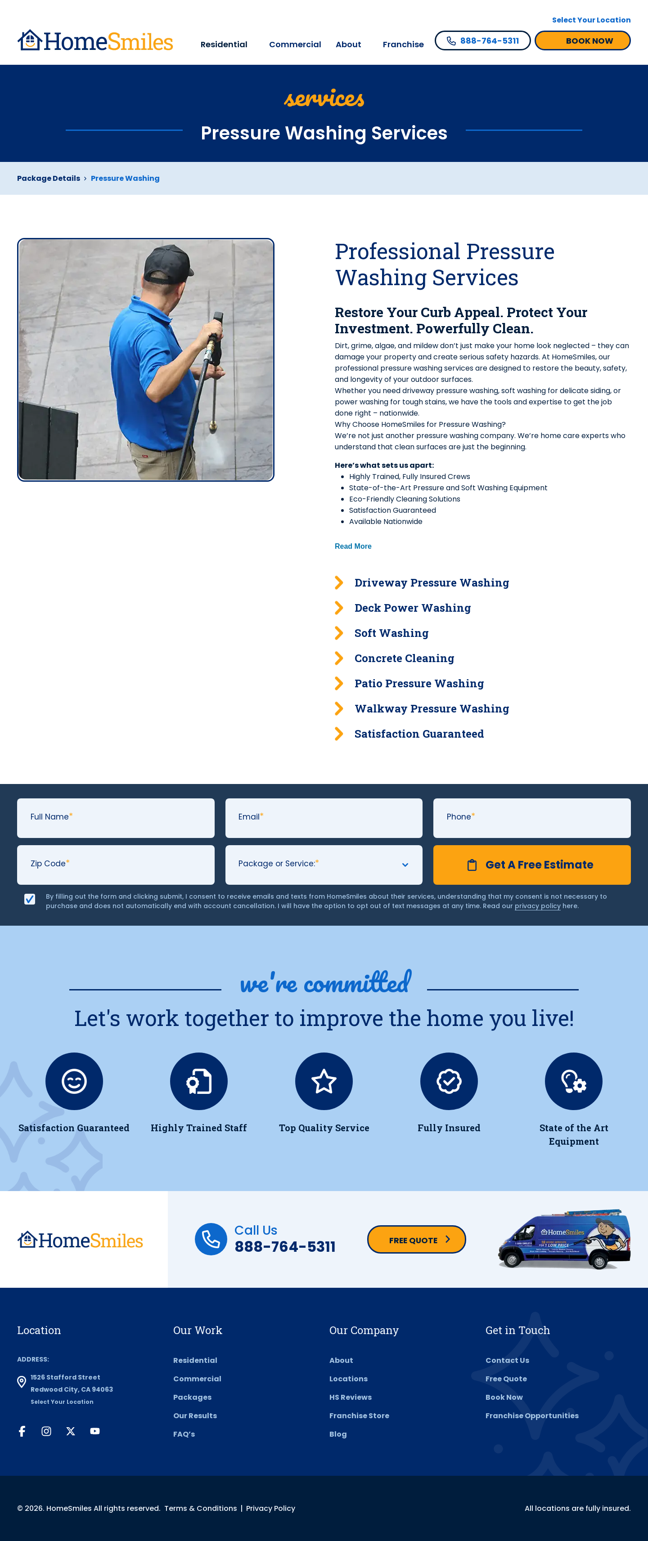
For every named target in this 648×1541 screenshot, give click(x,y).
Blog (338, 1434)
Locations (348, 1379)
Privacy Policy (270, 1508)
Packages (192, 1397)
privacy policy (538, 905)
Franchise (403, 44)
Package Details (48, 178)
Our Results (195, 1416)
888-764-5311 (285, 1246)
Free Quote (413, 1240)
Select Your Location (591, 20)
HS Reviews (350, 1397)
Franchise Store (359, 1416)
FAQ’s (184, 1434)
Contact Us (507, 1360)
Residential (224, 44)
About (348, 44)
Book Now (504, 1397)
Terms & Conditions (200, 1508)
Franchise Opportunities (532, 1416)
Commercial (295, 44)
